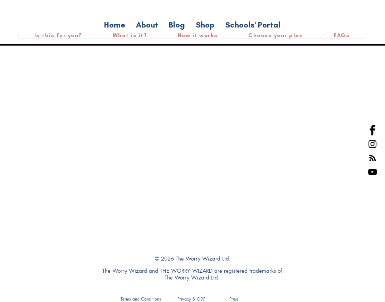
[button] (234, 299)
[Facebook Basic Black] (372, 130)
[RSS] (372, 158)
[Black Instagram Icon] (372, 144)
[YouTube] (372, 172)
